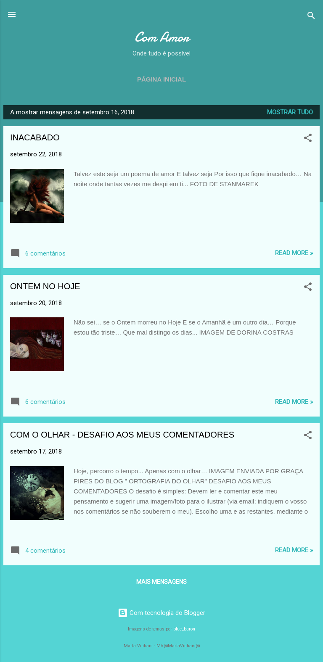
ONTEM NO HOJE (45, 286)
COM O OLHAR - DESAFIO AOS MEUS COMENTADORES (122, 434)
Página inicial (161, 79)
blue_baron (184, 629)
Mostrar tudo (290, 112)
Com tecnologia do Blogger (161, 613)
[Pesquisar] (311, 17)
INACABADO (35, 137)
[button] (308, 139)
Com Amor (162, 37)
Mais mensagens (161, 581)
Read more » (294, 253)
